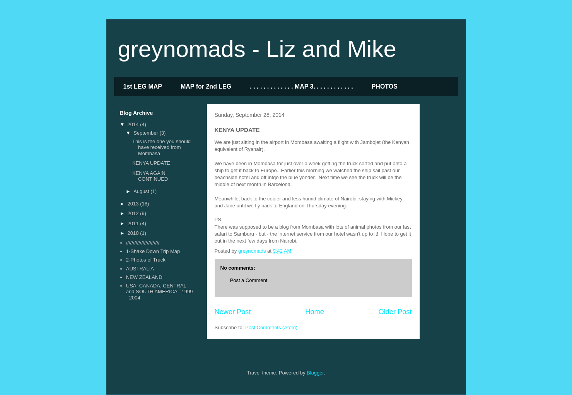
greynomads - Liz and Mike (257, 49)
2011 (134, 223)
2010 (134, 233)
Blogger (315, 373)
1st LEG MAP (142, 86)
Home (314, 312)
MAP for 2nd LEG (206, 86)
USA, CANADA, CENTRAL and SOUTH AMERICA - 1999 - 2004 (159, 292)
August (141, 191)
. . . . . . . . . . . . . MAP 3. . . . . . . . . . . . (301, 86)
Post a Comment (249, 280)
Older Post (395, 312)
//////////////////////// (143, 243)
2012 (134, 213)
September (146, 133)
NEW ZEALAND (144, 277)
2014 (134, 124)
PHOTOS (385, 86)
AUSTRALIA (140, 269)
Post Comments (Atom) (271, 327)
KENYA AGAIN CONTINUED (150, 176)
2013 (134, 204)
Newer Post (233, 312)
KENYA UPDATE (151, 163)
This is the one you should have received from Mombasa (161, 147)
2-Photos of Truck (146, 260)
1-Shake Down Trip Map (153, 251)
